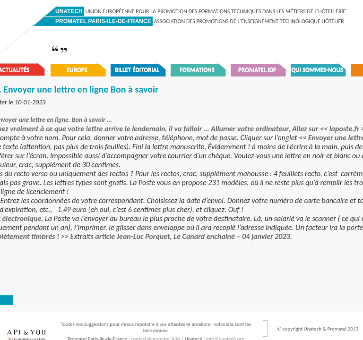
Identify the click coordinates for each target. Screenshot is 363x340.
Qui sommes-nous (317, 69)
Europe (77, 69)
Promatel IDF (257, 69)
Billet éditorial (137, 69)
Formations (197, 69)
